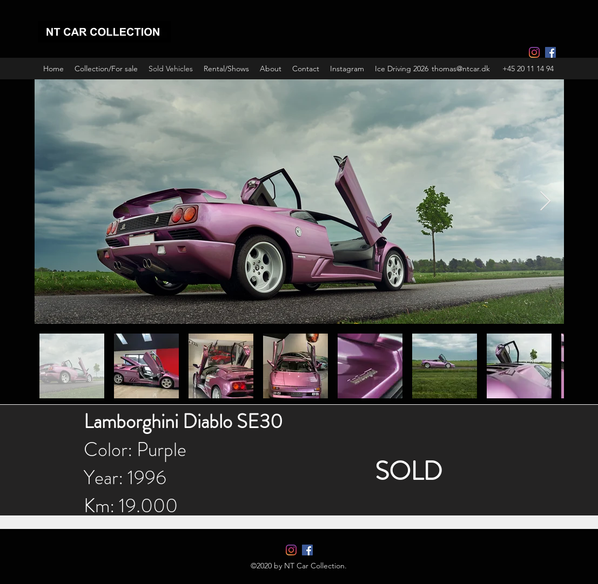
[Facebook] (550, 52)
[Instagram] (534, 52)
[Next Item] (545, 201)
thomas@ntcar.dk (461, 68)
